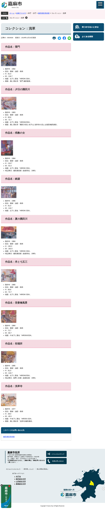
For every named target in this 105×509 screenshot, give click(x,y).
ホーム (11, 13)
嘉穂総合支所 (21, 484)
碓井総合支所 (21, 479)
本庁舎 (18, 476)
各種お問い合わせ (58, 461)
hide (2, 485)
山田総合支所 (21, 481)
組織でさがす (21, 13)
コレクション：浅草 (16, 18)
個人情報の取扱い (42, 469)
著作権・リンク (29, 469)
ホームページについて (13, 469)
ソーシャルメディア (57, 454)
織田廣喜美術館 (44, 13)
